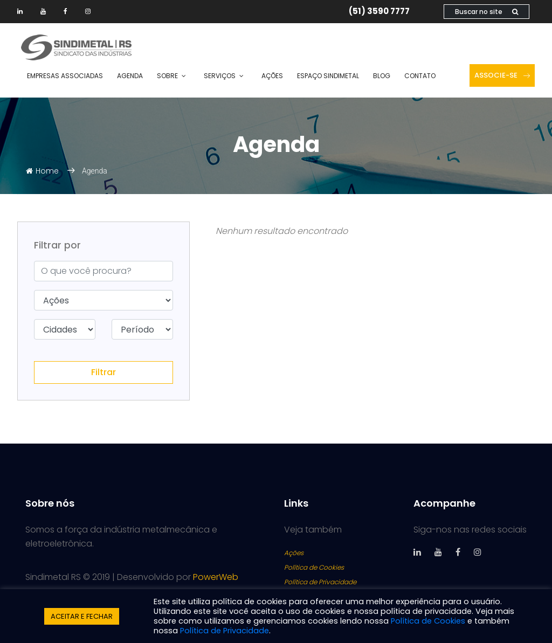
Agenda (130, 75)
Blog (381, 75)
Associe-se (502, 75)
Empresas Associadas (65, 75)
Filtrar (103, 372)
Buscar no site (486, 11)
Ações (272, 75)
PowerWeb (215, 577)
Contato (420, 75)
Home (42, 170)
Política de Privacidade (320, 581)
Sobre (167, 75)
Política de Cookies (314, 567)
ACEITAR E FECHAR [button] (82, 616)
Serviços (220, 75)
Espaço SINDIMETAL (328, 75)
